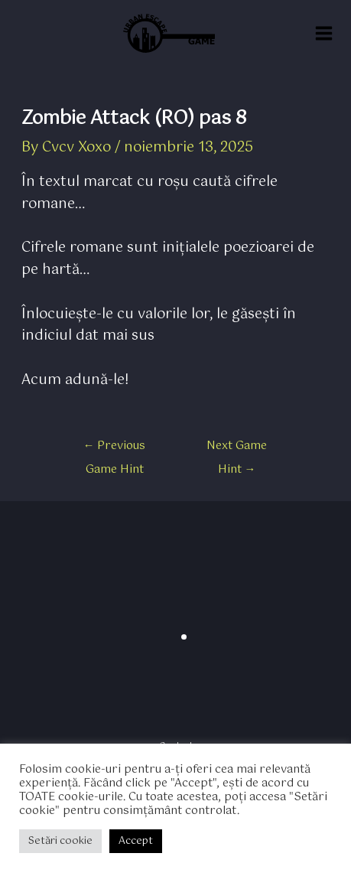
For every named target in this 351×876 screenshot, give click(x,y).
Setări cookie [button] (60, 841)
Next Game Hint (236, 449)
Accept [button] (136, 841)
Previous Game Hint (114, 449)
